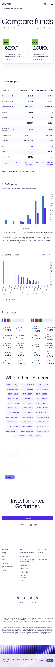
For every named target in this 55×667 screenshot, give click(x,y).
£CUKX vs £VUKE (13, 412)
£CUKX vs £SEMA (41, 412)
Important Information (27, 553)
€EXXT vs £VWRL (27, 389)
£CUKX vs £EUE (13, 422)
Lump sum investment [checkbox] (29, 188)
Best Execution (25, 565)
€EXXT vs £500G (41, 394)
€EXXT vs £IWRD (41, 403)
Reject (42, 660)
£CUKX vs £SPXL (13, 426)
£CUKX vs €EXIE (20, 436)
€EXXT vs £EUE (13, 394)
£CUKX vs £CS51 (26, 422)
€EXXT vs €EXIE (27, 408)
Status (4, 570)
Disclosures (23, 581)
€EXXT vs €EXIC (28, 399)
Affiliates (41, 556)
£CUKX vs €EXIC (27, 426)
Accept (49, 660)
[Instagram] (37, 598)
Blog (3, 556)
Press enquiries (43, 560)
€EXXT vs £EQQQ (12, 385)
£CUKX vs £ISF (27, 412)
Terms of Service (25, 556)
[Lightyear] (6, 4)
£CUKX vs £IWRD (11, 431)
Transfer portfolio (7, 567)
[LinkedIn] (30, 598)
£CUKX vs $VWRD (43, 417)
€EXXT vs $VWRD (42, 389)
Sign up (9, 477)
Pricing (4, 553)
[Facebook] (18, 598)
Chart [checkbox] (45, 255)
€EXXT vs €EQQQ (28, 385)
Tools (3, 560)
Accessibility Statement (24, 576)
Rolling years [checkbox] (16, 188)
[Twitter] (24, 598)
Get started (27, 518)
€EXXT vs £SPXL (13, 399)
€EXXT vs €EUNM (12, 389)
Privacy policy (24, 568)
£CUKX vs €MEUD (34, 436)
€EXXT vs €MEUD (42, 408)
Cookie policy (24, 572)
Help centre (5, 563)
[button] (13, 48)
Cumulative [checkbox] (6, 188)
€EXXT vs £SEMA (43, 385)
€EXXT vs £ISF (27, 403)
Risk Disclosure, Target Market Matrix (27, 561)
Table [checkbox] (51, 255)
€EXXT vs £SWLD (13, 408)
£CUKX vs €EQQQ (43, 431)
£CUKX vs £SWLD (27, 431)
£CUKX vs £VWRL (27, 417)
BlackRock (29, 135)
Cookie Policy (31, 659)
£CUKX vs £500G (42, 422)
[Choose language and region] (45, 4)
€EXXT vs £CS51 (27, 394)
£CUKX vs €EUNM (12, 417)
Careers (40, 553)
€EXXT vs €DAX (42, 399)
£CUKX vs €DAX (42, 426)
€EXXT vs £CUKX (13, 403)
